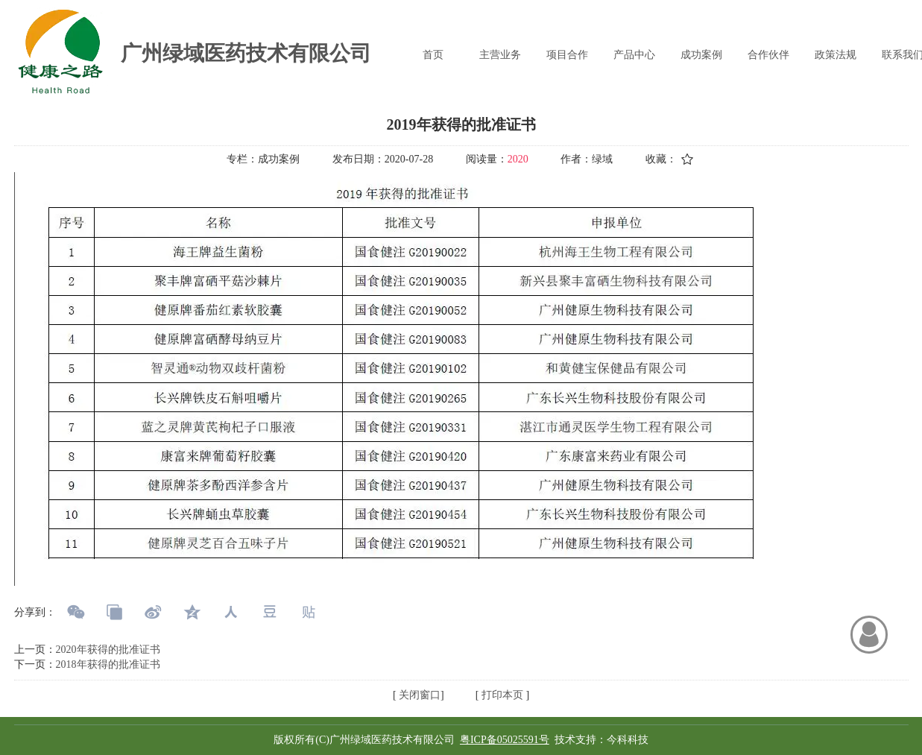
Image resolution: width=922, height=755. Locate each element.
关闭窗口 (419, 695)
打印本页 (501, 695)
